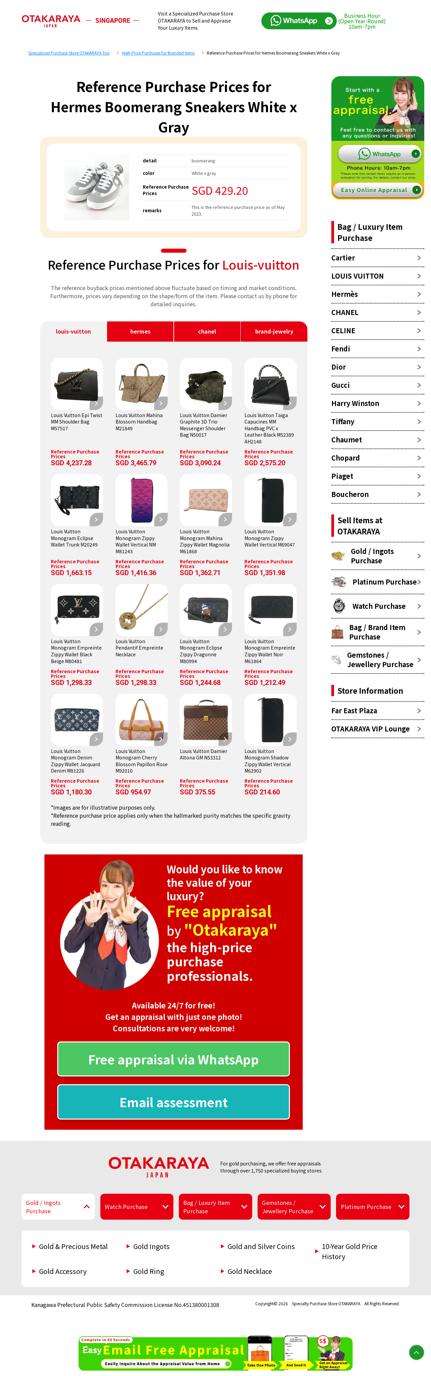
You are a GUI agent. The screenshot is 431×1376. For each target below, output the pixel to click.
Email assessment (174, 1102)
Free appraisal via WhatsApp (173, 1059)
